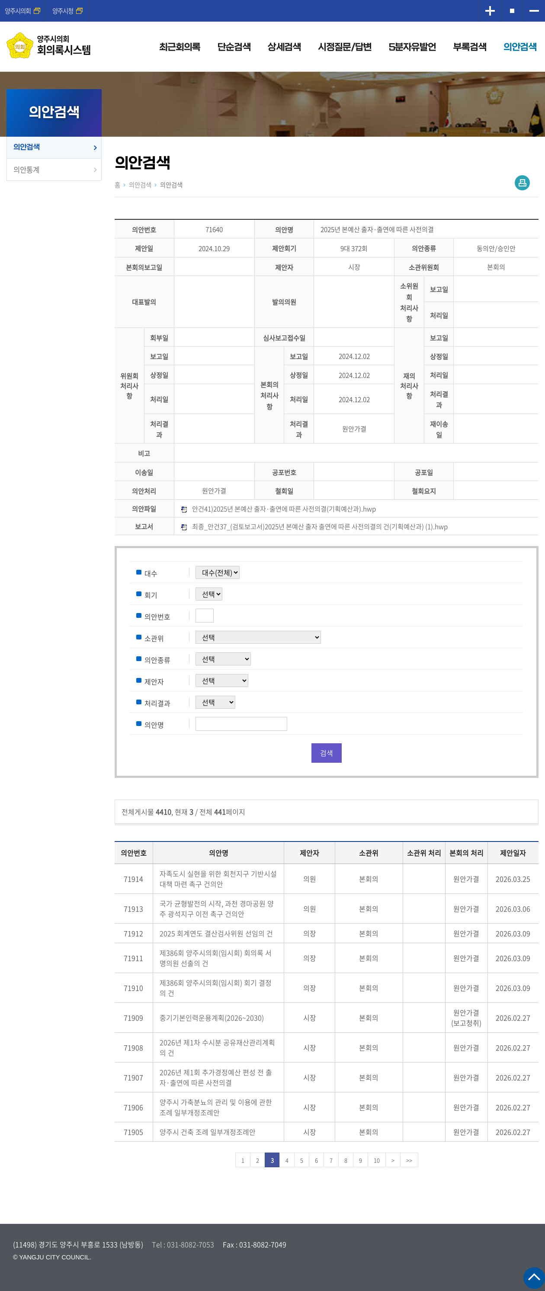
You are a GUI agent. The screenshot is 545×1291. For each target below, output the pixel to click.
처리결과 (157, 702)
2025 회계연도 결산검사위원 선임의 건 (216, 933)
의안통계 (26, 169)
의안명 (284, 229)
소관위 (154, 638)
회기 (150, 594)
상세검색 (284, 47)
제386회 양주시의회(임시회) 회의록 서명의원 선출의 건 (216, 957)
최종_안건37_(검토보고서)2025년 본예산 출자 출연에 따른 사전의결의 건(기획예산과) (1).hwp (320, 526)
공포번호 (284, 472)
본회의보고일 (144, 267)
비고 (144, 454)
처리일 (439, 315)
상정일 (439, 356)
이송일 (144, 472)
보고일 (439, 290)
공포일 (424, 472)
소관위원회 (424, 267)
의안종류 (424, 249)
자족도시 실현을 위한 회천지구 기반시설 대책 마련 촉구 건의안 (218, 878)
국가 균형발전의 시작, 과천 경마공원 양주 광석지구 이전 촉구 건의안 (217, 908)
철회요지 (424, 491)
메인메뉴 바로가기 (272, 0)
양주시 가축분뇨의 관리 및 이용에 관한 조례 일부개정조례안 (216, 1107)
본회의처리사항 (269, 395)
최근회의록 (179, 47)
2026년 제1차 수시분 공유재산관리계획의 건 (217, 1047)
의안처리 (144, 491)
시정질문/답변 (345, 47)
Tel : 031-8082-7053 (183, 1244)
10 (377, 1160)
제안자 (284, 267)
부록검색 (469, 47)
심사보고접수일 (284, 338)
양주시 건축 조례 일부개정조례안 (208, 1132)
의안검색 (519, 47)
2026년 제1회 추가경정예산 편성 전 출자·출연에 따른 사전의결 (216, 1077)
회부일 (159, 338)
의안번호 (144, 229)
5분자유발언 (412, 47)
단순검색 (234, 47)
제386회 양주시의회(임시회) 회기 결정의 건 (216, 987)
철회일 (284, 491)
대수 (150, 573)
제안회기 (284, 249)
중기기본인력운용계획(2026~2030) (212, 1017)
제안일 (144, 249)
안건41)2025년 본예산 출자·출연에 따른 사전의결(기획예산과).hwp (284, 509)
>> (409, 1160)
